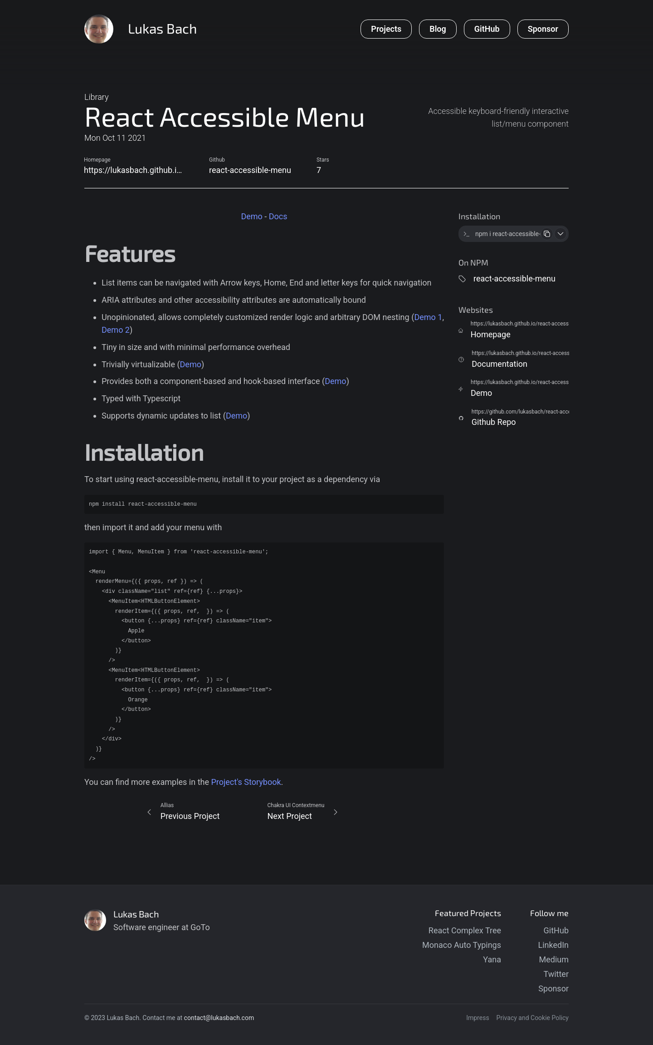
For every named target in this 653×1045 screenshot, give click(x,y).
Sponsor (553, 988)
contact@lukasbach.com (219, 1017)
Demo (251, 216)
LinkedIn (553, 945)
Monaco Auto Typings (461, 945)
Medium (554, 959)
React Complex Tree (465, 930)
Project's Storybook (246, 782)
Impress (477, 1017)
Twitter (556, 974)
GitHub (556, 930)
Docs (278, 216)
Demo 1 (428, 317)
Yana (492, 959)
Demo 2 (116, 330)
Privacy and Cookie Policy (533, 1017)
